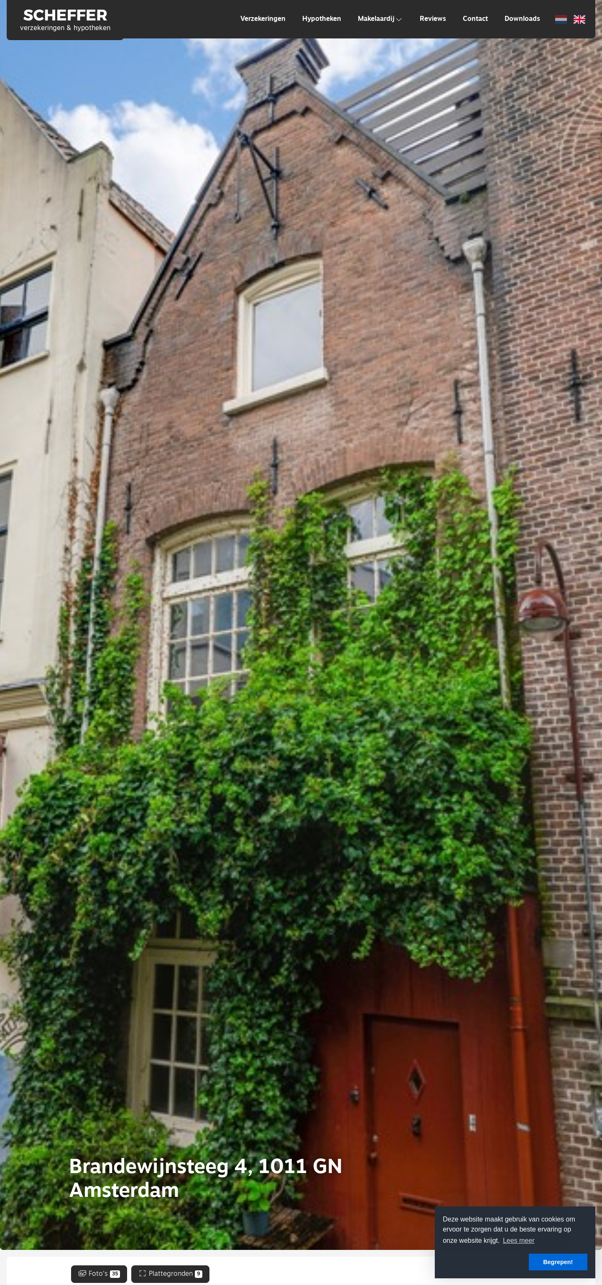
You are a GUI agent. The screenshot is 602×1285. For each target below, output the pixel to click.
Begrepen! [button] (558, 1262)
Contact (475, 19)
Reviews (433, 19)
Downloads (522, 19)
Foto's (99, 1274)
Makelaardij (380, 19)
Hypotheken (321, 19)
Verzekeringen (263, 19)
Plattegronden (170, 1274)
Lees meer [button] (519, 1240)
